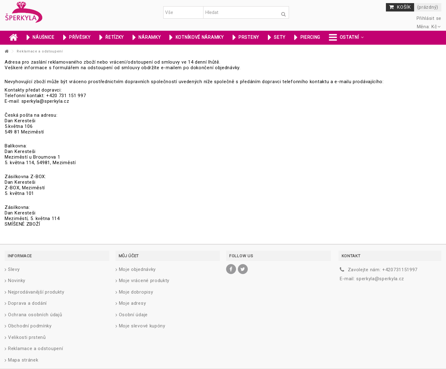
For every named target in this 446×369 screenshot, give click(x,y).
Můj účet (129, 256)
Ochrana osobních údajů (35, 314)
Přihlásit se (428, 18)
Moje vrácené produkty (144, 280)
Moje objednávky (137, 269)
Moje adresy (132, 303)
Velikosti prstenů (27, 337)
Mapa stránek (23, 360)
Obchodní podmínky (30, 326)
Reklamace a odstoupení (35, 348)
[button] (346, 38)
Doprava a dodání (27, 303)
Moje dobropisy (136, 292)
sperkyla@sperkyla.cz (380, 278)
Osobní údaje (133, 314)
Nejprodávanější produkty (36, 292)
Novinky (16, 280)
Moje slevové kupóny (142, 326)
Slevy (14, 269)
